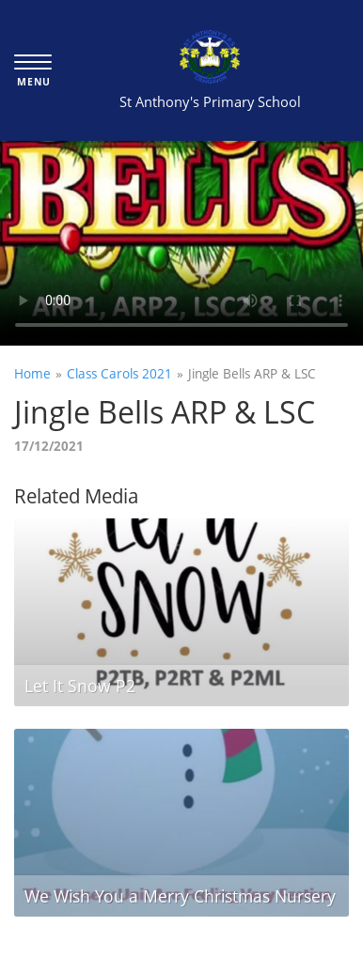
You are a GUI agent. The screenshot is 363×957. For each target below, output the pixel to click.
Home (32, 373)
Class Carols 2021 (119, 373)
